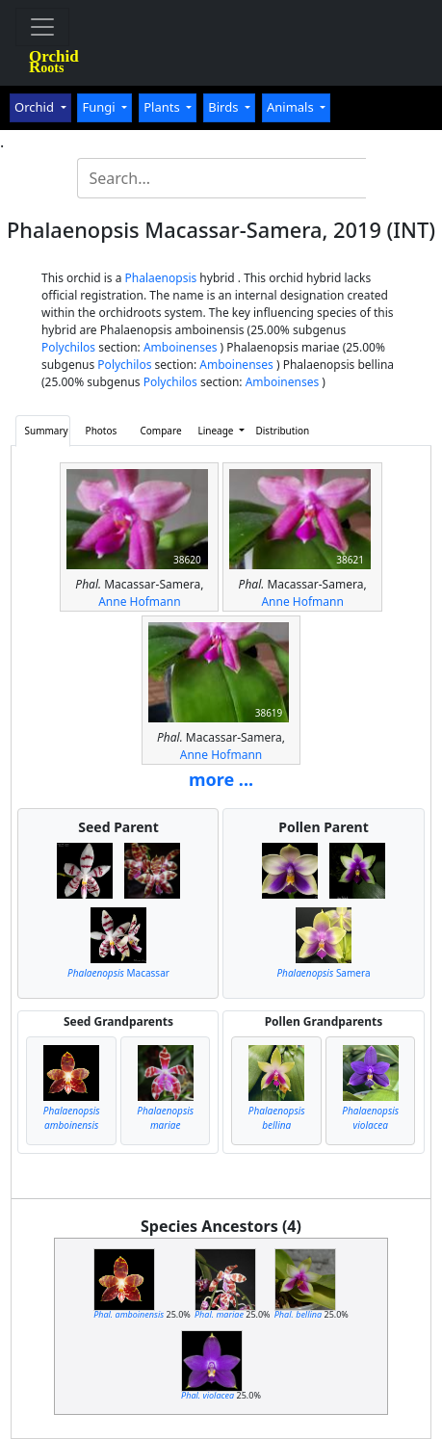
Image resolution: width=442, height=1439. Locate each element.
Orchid (35, 107)
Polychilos (68, 347)
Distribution (278, 430)
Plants (163, 107)
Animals (292, 107)
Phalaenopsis (161, 278)
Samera (323, 973)
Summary (45, 430)
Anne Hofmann (139, 601)
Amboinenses (180, 347)
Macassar (118, 973)
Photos (101, 430)
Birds (225, 107)
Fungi (100, 107)
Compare (160, 430)
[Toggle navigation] (42, 27)
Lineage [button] (216, 430)
